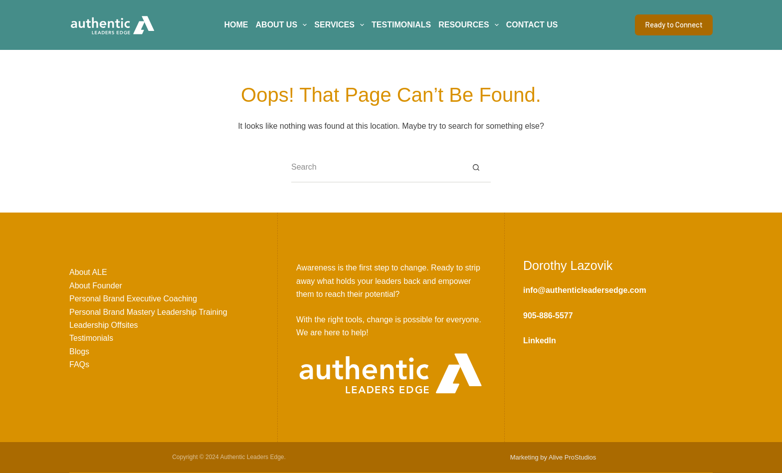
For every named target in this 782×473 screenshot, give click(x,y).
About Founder (95, 285)
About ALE (88, 272)
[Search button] (476, 168)
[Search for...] (376, 168)
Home (236, 24)
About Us (283, 25)
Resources (470, 25)
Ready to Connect (674, 24)
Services (341, 25)
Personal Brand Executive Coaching (133, 298)
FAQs (79, 364)
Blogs (79, 351)
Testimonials (401, 24)
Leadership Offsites (103, 325)
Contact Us (532, 24)
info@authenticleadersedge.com (584, 290)
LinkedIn (539, 340)
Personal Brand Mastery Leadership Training (148, 312)
